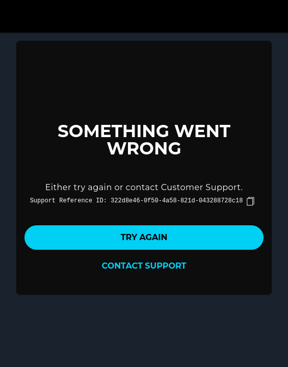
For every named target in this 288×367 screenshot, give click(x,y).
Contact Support (144, 266)
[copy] (250, 201)
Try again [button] (144, 237)
